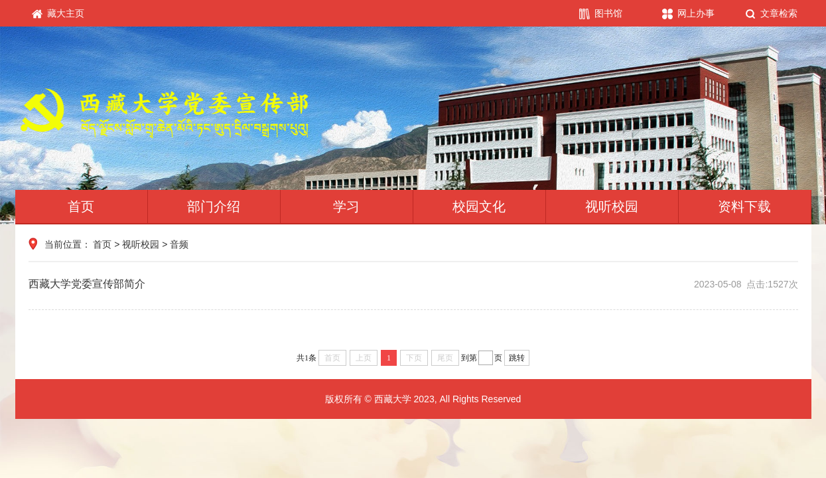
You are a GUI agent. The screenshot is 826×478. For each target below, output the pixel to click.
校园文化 (479, 206)
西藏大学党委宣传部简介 (413, 284)
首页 (81, 206)
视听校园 (611, 206)
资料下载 (744, 206)
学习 (346, 206)
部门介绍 (213, 206)
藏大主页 (58, 13)
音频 (179, 244)
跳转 (517, 357)
